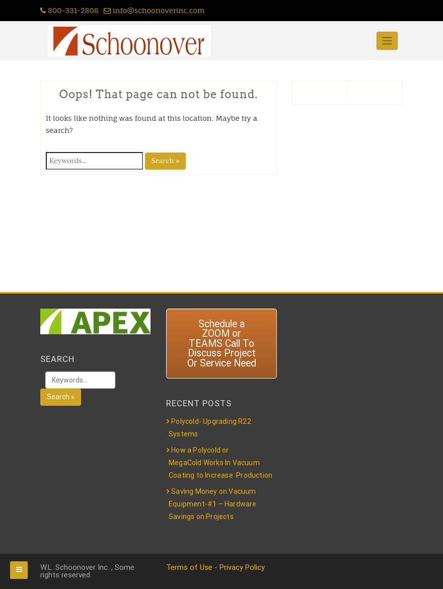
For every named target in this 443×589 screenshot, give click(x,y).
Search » (166, 160)
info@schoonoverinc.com (154, 10)
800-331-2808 (69, 10)
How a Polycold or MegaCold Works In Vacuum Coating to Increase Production (220, 462)
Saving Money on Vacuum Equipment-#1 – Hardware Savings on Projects (213, 504)
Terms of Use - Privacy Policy (215, 567)
